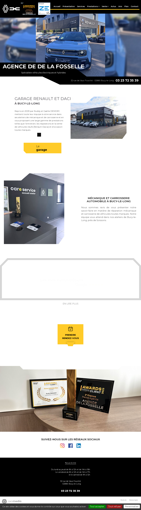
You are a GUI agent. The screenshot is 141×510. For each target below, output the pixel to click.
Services (81, 7)
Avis (120, 7)
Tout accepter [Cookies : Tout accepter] (97, 506)
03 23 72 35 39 (127, 83)
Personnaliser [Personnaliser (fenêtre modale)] (132, 506)
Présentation (68, 7)
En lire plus (70, 307)
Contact (134, 7)
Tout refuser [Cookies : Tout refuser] (114, 506)
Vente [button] (104, 7)
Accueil (56, 7)
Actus (113, 7)
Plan (126, 7)
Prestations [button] (92, 7)
